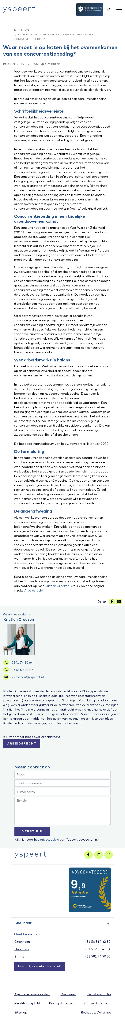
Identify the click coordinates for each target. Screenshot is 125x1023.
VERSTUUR (32, 831)
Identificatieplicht (27, 1003)
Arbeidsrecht (34, 590)
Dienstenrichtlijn (99, 994)
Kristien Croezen (57, 586)
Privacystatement (62, 1003)
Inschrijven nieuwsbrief (39, 966)
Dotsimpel (104, 1012)
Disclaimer (68, 994)
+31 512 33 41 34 (98, 949)
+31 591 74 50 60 (98, 956)
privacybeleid (49, 839)
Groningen (22, 941)
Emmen (20, 956)
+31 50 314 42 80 (98, 941)
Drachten (21, 949)
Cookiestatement (97, 1003)
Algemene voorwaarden (32, 994)
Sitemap (20, 1012)
